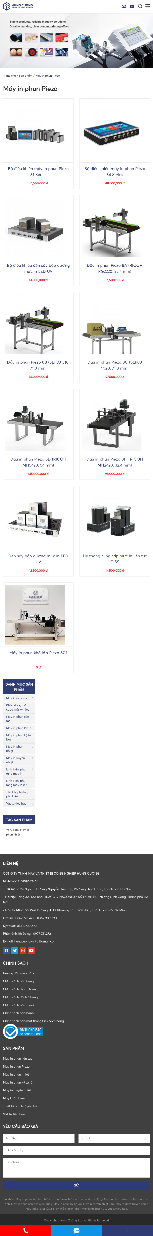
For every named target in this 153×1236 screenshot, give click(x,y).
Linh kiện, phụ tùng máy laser (16, 783)
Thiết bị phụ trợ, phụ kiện (17, 794)
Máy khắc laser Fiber (66, 1206)
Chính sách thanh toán (19, 989)
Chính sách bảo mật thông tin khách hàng (34, 1020)
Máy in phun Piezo (18, 728)
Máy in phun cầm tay (118, 1197)
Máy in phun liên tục (17, 719)
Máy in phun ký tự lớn (18, 737)
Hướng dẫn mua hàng (19, 973)
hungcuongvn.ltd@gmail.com (35, 941)
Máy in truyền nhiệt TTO (98, 1202)
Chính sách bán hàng (18, 981)
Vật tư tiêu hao (16, 803)
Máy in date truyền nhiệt (132, 1202)
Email (133, 6)
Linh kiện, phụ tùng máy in (15, 771)
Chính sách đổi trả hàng (20, 997)
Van (8, 829)
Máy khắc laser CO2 (39, 1206)
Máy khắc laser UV (94, 1206)
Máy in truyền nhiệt (15, 760)
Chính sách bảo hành (18, 1012)
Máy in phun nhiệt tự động (85, 1197)
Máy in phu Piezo (55, 1197)
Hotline (125, 6)
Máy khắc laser (16, 698)
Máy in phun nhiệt (14, 748)
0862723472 (76, 1230)
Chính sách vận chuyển (19, 1004)
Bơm (16, 829)
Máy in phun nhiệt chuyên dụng (31, 1202)
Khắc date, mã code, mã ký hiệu (17, 707)
